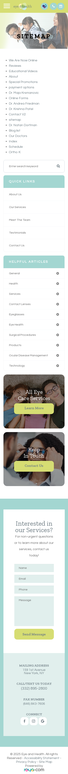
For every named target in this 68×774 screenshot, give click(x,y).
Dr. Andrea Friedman (24, 103)
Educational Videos (23, 71)
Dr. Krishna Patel (21, 109)
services (14, 293)
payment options (21, 87)
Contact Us (16, 245)
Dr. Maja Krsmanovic (24, 92)
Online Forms (18, 98)
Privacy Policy (26, 762)
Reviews (15, 65)
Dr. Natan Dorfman (23, 125)
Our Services (17, 207)
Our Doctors (18, 136)
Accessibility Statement (41, 758)
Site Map (45, 762)
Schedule (16, 146)
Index (13, 141)
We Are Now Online (23, 60)
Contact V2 (17, 114)
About (13, 76)
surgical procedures (22, 334)
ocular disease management (28, 355)
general (14, 273)
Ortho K (15, 152)
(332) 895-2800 (34, 663)
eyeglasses (16, 314)
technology (17, 365)
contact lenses (20, 304)
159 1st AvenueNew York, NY (34, 653)
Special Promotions (23, 82)
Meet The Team (19, 219)
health (13, 283)
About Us (15, 194)
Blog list (14, 130)
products (15, 345)
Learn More (34, 408)
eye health (16, 324)
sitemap (15, 119)
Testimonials (17, 232)
